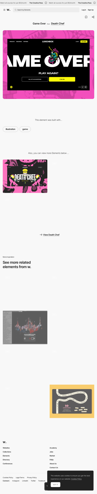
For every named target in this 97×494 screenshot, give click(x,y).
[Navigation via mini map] (25, 401)
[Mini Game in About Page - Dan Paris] (25, 364)
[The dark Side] (72, 364)
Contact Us (54, 468)
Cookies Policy (8, 477)
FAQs (51, 460)
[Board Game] (72, 401)
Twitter (33, 481)
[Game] (72, 176)
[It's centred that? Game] (72, 327)
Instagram (15, 481)
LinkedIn (25, 481)
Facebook (41, 481)
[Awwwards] (8, 10)
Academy (53, 448)
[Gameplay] (72, 290)
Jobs (51, 452)
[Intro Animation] (25, 212)
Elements (6, 456)
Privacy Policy (32, 477)
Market (52, 456)
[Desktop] (25, 176)
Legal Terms (20, 477)
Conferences (7, 464)
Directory (6, 460)
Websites (6, 448)
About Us (53, 464)
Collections (7, 452)
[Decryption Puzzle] (25, 327)
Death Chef (57, 23)
